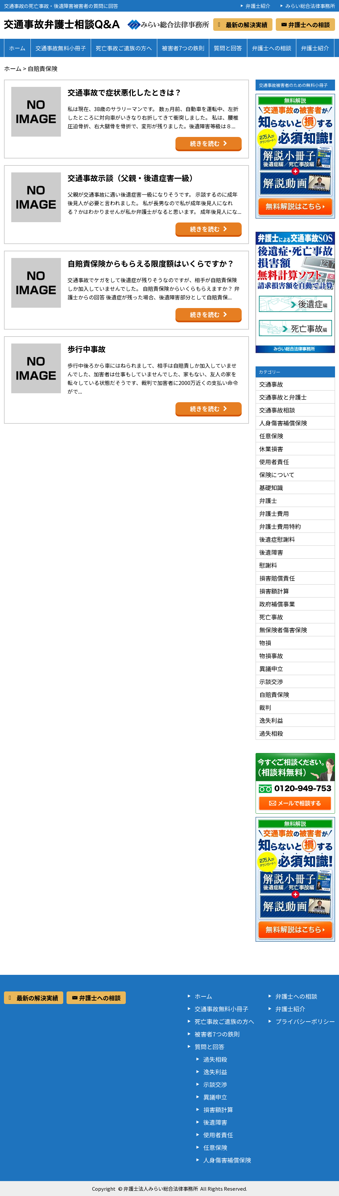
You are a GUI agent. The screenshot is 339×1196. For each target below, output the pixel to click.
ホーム (17, 48)
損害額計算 (274, 591)
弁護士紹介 (258, 5)
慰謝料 (268, 565)
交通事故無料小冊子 (60, 48)
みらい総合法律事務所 (310, 5)
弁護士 (268, 500)
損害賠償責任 (277, 578)
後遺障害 (271, 552)
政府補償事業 (277, 603)
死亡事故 (271, 616)
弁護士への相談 (271, 48)
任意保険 (271, 435)
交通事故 (271, 384)
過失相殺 (271, 733)
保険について (277, 474)
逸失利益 (271, 720)
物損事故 (271, 655)
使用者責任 (274, 461)
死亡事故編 (298, 329)
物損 (265, 642)
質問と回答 (228, 48)
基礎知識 (271, 487)
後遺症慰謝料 (277, 539)
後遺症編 (298, 304)
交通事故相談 (277, 410)
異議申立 (271, 668)
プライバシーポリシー (305, 1021)
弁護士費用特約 (280, 526)
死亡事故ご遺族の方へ (124, 48)
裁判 (265, 707)
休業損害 (271, 448)
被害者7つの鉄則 (183, 48)
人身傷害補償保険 (283, 422)
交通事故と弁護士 (283, 397)
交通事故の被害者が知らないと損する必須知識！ (295, 156)
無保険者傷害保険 (283, 629)
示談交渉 (271, 681)
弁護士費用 (274, 513)
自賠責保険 (274, 694)
